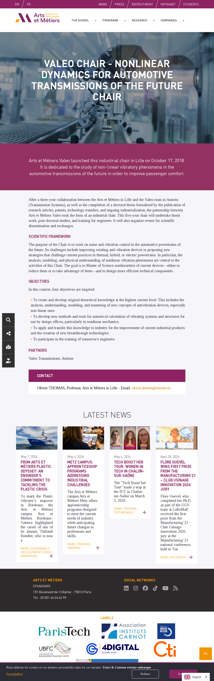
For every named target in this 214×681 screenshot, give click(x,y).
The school (80, 20)
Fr (37, 4)
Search (8, 320)
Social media (8, 333)
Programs (110, 20)
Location (8, 347)
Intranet (168, 4)
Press (119, 4)
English (21, 4)
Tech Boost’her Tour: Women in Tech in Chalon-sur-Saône (129, 451)
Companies (169, 20)
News (102, 4)
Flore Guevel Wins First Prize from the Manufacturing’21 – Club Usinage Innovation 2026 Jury (178, 458)
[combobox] (196, 677)
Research (139, 20)
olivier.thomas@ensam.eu (151, 370)
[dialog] (107, 671)
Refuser (145, 674)
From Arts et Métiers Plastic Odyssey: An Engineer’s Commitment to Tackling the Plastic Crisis (36, 458)
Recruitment (142, 4)
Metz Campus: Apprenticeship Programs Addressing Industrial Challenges (82, 455)
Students (191, 4)
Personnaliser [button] (14, 674)
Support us (8, 360)
